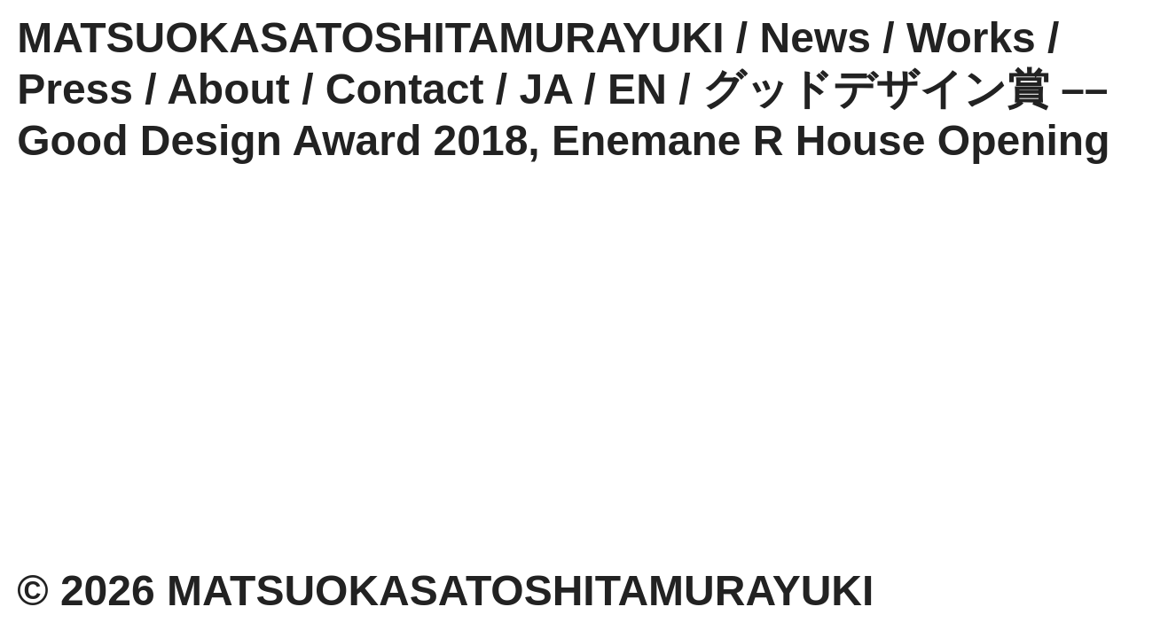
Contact (404, 89)
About (228, 89)
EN (637, 89)
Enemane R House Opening (830, 140)
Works (971, 37)
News (815, 37)
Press (75, 89)
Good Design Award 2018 (272, 140)
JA (546, 89)
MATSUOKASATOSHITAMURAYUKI (370, 37)
